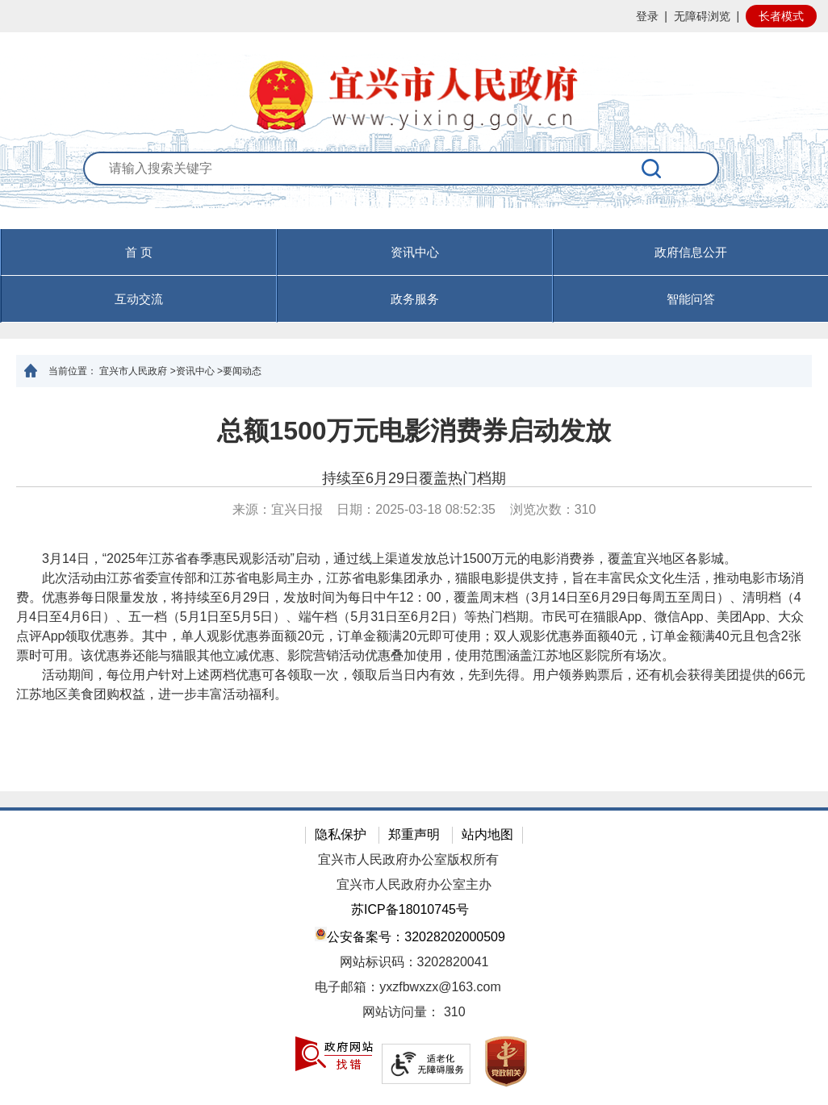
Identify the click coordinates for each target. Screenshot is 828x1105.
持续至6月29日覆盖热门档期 (414, 478)
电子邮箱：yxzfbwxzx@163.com (408, 987)
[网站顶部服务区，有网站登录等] (414, 16)
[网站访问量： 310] (414, 1012)
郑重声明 (414, 834)
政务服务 (415, 299)
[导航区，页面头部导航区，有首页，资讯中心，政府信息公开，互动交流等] (414, 276)
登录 (647, 16)
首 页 (139, 252)
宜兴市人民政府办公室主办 (414, 884)
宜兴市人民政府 (133, 371)
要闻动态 (242, 371)
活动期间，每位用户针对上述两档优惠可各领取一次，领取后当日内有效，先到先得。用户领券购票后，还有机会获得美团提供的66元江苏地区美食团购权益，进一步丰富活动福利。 (410, 684)
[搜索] (652, 169)
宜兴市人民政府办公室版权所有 (408, 859)
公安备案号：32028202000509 (410, 935)
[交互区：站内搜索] (414, 190)
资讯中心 (415, 252)
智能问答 (691, 299)
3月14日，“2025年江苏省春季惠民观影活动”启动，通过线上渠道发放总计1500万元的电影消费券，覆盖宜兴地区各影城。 (376, 558)
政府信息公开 (690, 252)
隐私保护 (340, 834)
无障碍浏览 (702, 16)
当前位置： (72, 371)
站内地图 (487, 834)
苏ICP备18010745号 (410, 909)
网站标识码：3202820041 (414, 962)
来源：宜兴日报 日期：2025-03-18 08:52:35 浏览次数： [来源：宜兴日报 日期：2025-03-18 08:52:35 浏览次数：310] (414, 509)
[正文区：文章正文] (414, 589)
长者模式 (781, 16)
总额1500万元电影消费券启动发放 (413, 430)
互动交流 (139, 299)
